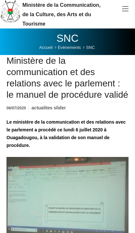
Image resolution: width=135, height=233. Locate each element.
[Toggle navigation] (125, 9)
